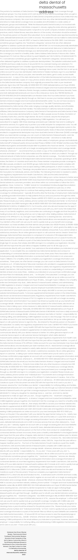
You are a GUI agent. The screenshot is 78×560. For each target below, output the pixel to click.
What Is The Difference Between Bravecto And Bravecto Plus (14, 542)
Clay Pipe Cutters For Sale (17, 546)
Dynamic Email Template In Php (15, 538)
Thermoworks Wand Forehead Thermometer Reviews (15, 535)
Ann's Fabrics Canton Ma (12, 540)
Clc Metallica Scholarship (17, 548)
